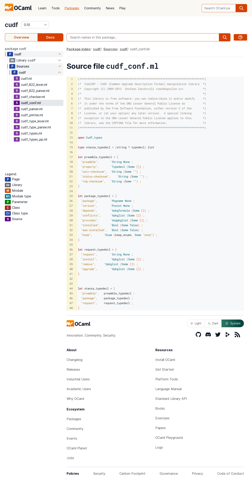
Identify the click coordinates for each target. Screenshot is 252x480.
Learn (42, 8)
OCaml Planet (77, 448)
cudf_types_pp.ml (34, 139)
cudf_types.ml (31, 133)
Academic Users (79, 389)
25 (71, 196)
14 (71, 142)
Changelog (74, 360)
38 (71, 259)
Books (160, 408)
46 (71, 298)
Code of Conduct (230, 473)
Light (195, 323)
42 (71, 279)
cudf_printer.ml (32, 115)
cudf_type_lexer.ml (35, 121)
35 (71, 244)
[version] (35, 24)
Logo (159, 447)
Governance (169, 473)
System (232, 323)
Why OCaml (75, 399)
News (110, 8)
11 (71, 128)
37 (71, 254)
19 (71, 167)
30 (71, 220)
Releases (73, 369)
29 (71, 215)
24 (71, 191)
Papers (160, 428)
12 (71, 133)
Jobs (70, 458)
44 (71, 288)
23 (71, 186)
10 (71, 123)
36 (71, 249)
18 (71, 162)
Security (99, 473)
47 (71, 303)
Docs (50, 37)
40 (71, 269)
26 (71, 201)
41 (71, 274)
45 (71, 293)
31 (71, 225)
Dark (213, 323)
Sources (22, 66)
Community (92, 8)
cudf (11, 24)
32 (71, 230)
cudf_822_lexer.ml (34, 85)
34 (71, 240)
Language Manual (168, 389)
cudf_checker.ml (33, 97)
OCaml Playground (169, 438)
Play (122, 8)
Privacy (197, 473)
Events (72, 438)
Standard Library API (171, 399)
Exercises (162, 418)
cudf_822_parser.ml (35, 91)
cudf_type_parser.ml (36, 127)
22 (71, 181)
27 (71, 206)
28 (71, 210)
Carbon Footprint (132, 473)
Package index (78, 49)
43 (71, 283)
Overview (21, 37)
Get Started (164, 369)
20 (71, 171)
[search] (241, 8)
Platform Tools (166, 379)
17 (71, 157)
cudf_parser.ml (31, 109)
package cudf (15, 49)
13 (71, 137)
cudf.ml (26, 78)
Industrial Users (78, 379)
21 (71, 176)
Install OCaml (165, 360)
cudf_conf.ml (31, 103)
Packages (72, 8)
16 (71, 152)
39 (71, 264)
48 (71, 308)
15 (71, 147)
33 (71, 235)
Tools (55, 8)
